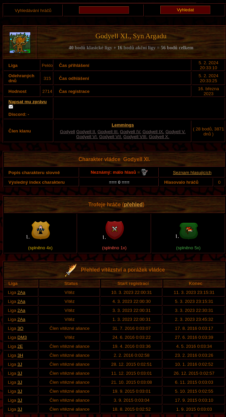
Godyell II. (86, 131)
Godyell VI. (87, 136)
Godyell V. (175, 131)
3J (19, 364)
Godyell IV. (130, 131)
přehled (133, 204)
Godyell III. (108, 131)
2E (20, 346)
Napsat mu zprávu (27, 101)
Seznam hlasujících (192, 172)
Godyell (67, 131)
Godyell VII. (110, 136)
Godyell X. (159, 136)
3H (20, 355)
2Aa (21, 292)
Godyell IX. (153, 131)
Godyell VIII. (135, 136)
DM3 (22, 337)
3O (20, 328)
